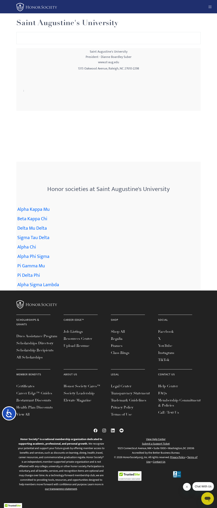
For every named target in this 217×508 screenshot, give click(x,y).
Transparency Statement (130, 393)
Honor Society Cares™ (82, 386)
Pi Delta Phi (28, 275)
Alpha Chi (26, 247)
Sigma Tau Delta (33, 238)
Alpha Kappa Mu (33, 209)
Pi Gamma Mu (31, 266)
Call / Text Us (168, 412)
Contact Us (159, 462)
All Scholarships (29, 357)
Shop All (118, 331)
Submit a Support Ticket (156, 443)
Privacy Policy (122, 407)
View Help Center (156, 439)
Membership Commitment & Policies (179, 402)
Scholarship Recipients (35, 350)
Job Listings (73, 331)
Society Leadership (79, 393)
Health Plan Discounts (34, 407)
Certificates (25, 386)
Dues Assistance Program (36, 336)
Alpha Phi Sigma (33, 256)
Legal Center (121, 386)
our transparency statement (61, 489)
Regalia (116, 338)
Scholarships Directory (34, 343)
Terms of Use (121, 414)
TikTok (163, 360)
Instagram (166, 353)
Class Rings (120, 353)
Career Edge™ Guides (34, 393)
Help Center (168, 386)
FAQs (162, 393)
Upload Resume (76, 346)
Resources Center (78, 338)
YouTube (165, 346)
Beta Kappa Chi (32, 219)
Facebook (166, 331)
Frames (116, 346)
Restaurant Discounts (33, 400)
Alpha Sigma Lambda (38, 285)
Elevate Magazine (77, 400)
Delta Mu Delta (32, 228)
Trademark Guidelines (128, 400)
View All (23, 414)
